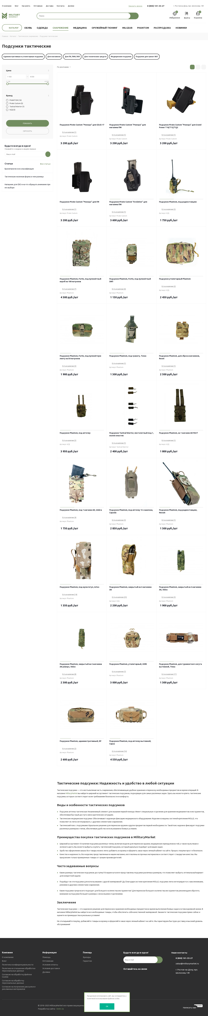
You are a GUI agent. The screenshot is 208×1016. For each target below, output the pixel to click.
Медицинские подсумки (121, 56)
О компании (7, 957)
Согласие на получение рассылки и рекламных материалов (18, 988)
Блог (4, 961)
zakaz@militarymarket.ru (187, 963)
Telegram (132, 975)
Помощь (46, 957)
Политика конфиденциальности (17, 964)
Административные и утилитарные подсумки (23, 56)
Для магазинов (53, 56)
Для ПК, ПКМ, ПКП (72, 56)
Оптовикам (47, 961)
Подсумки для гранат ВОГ (147, 56)
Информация (49, 952)
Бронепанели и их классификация (19, 169)
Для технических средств (95, 56)
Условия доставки (51, 968)
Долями (46, 972)
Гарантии (87, 961)
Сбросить (27, 131)
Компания (7, 952)
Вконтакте (126, 975)
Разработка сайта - (51, 1009)
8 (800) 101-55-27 (155, 6)
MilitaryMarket (71, 793)
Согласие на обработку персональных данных (13, 981)
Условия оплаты (50, 964)
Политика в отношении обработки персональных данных (18, 969)
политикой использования (97, 998)
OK (107, 1006)
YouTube (139, 975)
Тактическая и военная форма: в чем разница (24, 177)
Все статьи (45, 164)
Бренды (87, 957)
